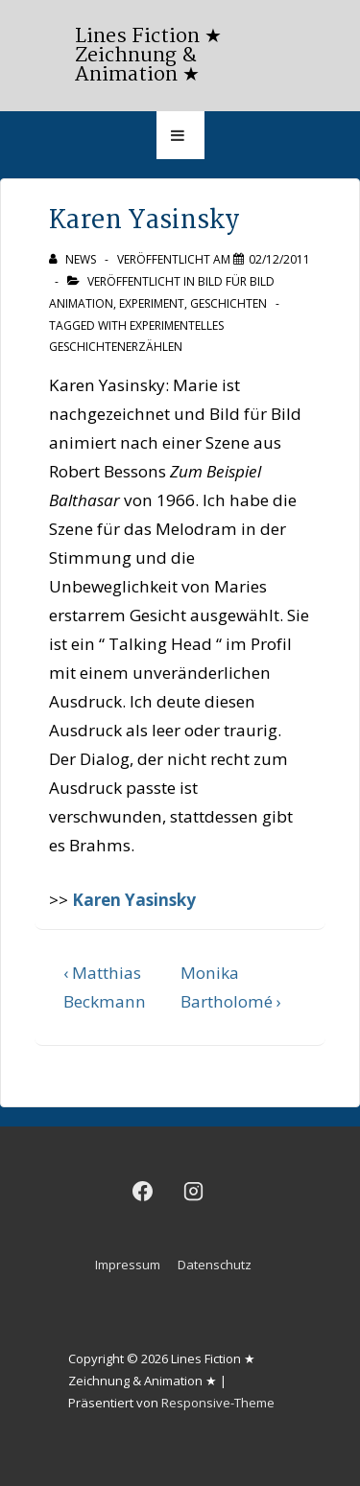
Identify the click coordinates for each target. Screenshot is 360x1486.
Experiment (151, 303)
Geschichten (228, 303)
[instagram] (194, 1191)
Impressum (127, 1264)
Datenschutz (215, 1264)
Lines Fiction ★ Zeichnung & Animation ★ (148, 55)
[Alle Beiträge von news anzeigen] (74, 259)
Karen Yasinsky (134, 900)
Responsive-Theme (218, 1402)
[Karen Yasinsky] (279, 259)
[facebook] (143, 1191)
